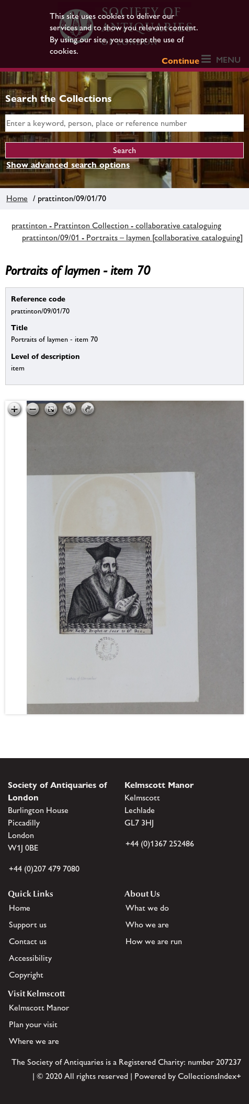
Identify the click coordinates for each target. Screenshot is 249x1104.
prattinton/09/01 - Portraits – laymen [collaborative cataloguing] (132, 237)
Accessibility (30, 958)
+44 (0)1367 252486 (160, 844)
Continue (180, 61)
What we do (147, 908)
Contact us (28, 941)
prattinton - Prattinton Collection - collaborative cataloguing (116, 225)
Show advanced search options (68, 165)
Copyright (26, 975)
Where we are (34, 1041)
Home (17, 198)
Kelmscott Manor (39, 1008)
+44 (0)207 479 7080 (44, 869)
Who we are (147, 924)
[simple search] (124, 123)
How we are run (154, 941)
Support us (28, 924)
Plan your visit (33, 1024)
